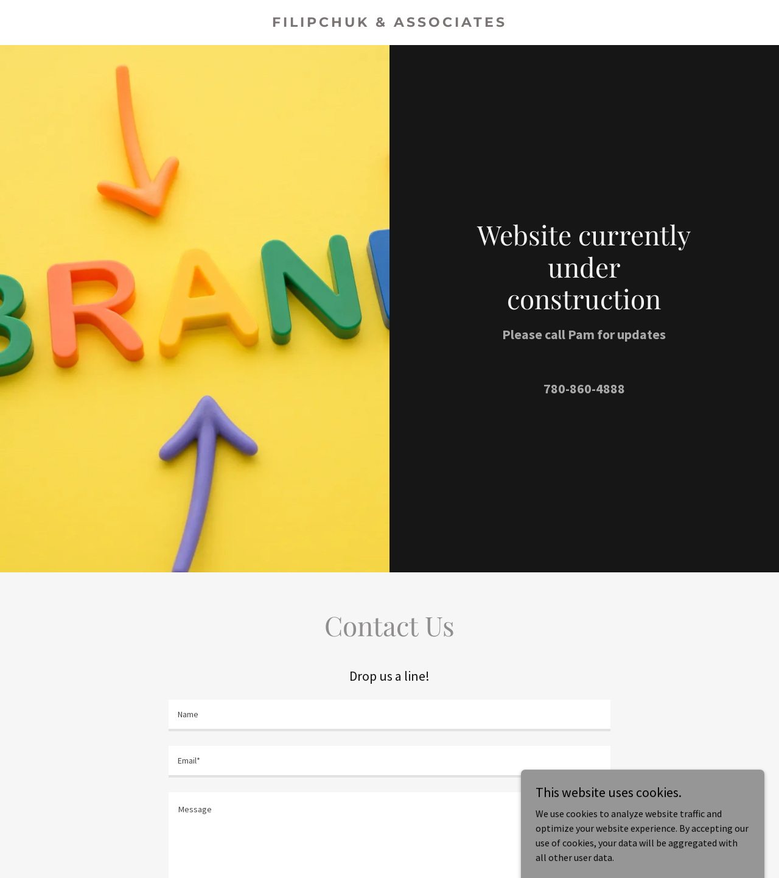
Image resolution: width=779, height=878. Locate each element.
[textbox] (389, 715)
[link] (389, 23)
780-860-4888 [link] (584, 388)
